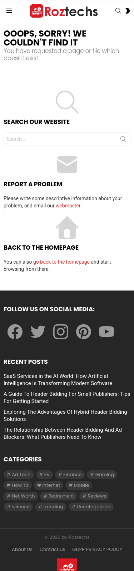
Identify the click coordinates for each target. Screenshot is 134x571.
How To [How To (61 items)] (20, 485)
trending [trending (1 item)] (53, 506)
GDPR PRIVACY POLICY (97, 549)
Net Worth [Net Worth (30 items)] (23, 496)
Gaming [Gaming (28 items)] (104, 474)
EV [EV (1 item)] (47, 474)
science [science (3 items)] (21, 506)
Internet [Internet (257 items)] (51, 485)
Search (123, 140)
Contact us (52, 549)
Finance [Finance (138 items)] (72, 474)
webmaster (68, 205)
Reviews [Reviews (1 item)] (97, 496)
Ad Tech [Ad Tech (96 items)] (21, 474)
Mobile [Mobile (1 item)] (81, 485)
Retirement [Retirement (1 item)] (61, 496)
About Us (22, 549)
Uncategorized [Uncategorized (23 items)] (93, 506)
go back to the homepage (61, 262)
